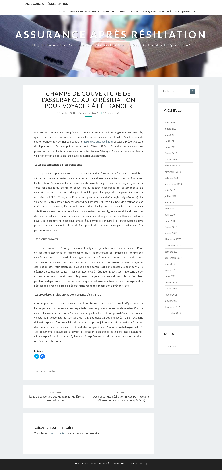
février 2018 (171, 227)
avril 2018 (170, 214)
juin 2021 (169, 134)
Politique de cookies (186, 11)
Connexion (170, 346)
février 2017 (171, 282)
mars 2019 (170, 147)
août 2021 (170, 122)
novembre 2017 (173, 245)
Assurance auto (45, 371)
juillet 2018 (170, 196)
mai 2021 (169, 141)
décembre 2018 (173, 165)
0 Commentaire (112, 113)
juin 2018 (169, 202)
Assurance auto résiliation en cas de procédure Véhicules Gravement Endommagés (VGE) (121, 396)
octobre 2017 (172, 251)
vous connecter (56, 433)
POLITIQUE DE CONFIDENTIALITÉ (157, 11)
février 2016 (171, 294)
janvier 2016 (171, 300)
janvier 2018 (171, 233)
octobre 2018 (172, 177)
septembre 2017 (173, 257)
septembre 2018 (173, 184)
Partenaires (109, 11)
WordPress (120, 463)
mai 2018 (169, 208)
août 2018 (170, 190)
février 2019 (171, 153)
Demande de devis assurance (84, 11)
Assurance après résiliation (46, 4)
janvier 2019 (171, 159)
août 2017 (170, 263)
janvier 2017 (171, 288)
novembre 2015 (173, 313)
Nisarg (143, 463)
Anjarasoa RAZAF (89, 113)
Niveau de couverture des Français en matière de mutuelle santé (55, 396)
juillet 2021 (170, 128)
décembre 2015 (173, 307)
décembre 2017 (173, 239)
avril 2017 (170, 269)
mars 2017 (170, 276)
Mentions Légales (129, 11)
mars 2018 (170, 220)
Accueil (62, 11)
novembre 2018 (173, 171)
